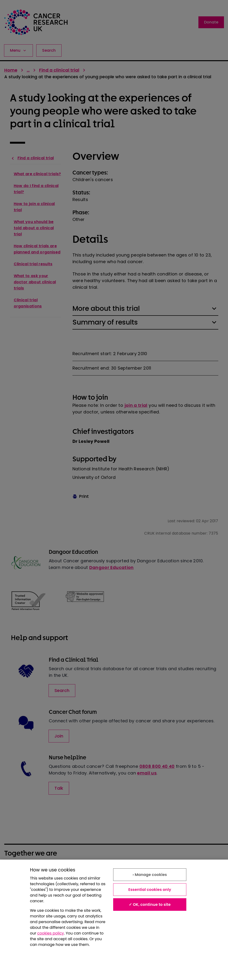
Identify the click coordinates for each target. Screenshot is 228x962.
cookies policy (50, 933)
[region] (114, 911)
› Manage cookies (150, 874)
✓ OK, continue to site (150, 904)
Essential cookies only (149, 889)
